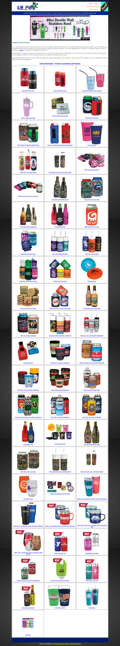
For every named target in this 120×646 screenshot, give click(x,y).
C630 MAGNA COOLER (91, 118)
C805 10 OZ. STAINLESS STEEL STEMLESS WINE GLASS (28, 553)
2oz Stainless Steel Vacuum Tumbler (92, 90)
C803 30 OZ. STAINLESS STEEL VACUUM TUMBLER (28, 526)
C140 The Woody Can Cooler (28, 308)
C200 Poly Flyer (92, 281)
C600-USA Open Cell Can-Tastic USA (28, 196)
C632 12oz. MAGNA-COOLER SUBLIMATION (59, 145)
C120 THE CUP (92, 145)
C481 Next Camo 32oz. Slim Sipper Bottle (92, 471)
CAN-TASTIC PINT (60, 608)
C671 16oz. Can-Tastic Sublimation (59, 417)
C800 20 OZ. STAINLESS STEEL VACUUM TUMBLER (92, 499)
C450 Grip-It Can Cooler (59, 281)
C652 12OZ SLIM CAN (28, 608)
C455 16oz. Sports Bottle (92, 254)
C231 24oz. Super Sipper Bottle (28, 281)
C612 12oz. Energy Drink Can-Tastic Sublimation (28, 417)
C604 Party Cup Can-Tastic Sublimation (28, 390)
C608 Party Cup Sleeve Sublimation (60, 363)
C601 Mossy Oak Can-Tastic (28, 471)
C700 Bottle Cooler (28, 444)
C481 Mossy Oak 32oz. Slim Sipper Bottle (60, 172)
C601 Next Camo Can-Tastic (91, 199)
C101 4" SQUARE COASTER (60, 116)
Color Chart (42, 13)
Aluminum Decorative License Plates (60, 494)
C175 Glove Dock (28, 363)
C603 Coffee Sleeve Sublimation (60, 390)
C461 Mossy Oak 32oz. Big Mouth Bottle (60, 471)
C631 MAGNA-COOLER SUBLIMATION (28, 145)
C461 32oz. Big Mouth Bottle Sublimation (60, 335)
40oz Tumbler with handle (28, 118)
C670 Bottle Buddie (60, 227)
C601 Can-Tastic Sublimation (28, 335)
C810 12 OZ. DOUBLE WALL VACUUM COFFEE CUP (60, 526)
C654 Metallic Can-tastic (91, 553)
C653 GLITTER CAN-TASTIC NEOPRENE (28, 580)
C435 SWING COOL (60, 444)
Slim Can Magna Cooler (60, 90)
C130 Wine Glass (28, 499)
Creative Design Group (61, 644)
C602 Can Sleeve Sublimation (92, 390)
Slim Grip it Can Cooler (28, 90)
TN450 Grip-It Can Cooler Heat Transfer (60, 308)
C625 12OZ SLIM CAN (92, 580)
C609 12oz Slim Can (60, 553)
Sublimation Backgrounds (89, 13)
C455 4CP (28, 635)
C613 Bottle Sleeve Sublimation (91, 308)
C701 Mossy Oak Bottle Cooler (91, 444)
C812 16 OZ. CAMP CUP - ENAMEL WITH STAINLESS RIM (92, 526)
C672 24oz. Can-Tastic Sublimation (91, 417)
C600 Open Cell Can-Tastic (28, 254)
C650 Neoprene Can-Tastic (91, 227)
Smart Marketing (75, 644)
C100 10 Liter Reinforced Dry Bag (60, 580)
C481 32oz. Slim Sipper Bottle (28, 172)
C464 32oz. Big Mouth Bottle (60, 254)
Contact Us (49, 13)
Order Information (58, 13)
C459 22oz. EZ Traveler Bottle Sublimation (91, 335)
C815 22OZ (92, 608)
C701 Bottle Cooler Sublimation (28, 227)
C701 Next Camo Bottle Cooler (60, 199)
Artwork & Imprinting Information (72, 13)
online (21, 50)
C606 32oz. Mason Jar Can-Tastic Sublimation (91, 363)
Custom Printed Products (30, 13)
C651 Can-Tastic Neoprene (91, 169)
